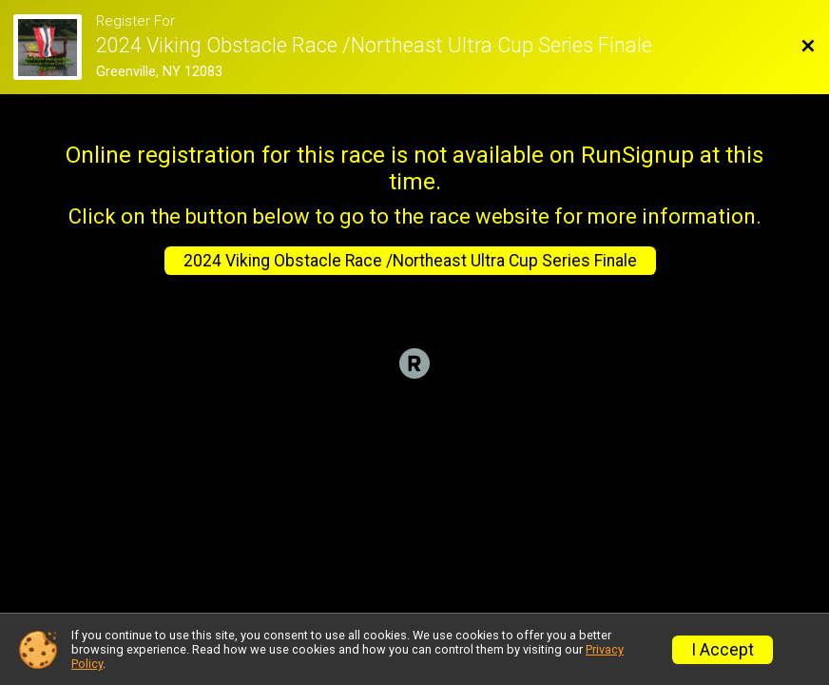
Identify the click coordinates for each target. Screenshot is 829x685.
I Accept (722, 649)
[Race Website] (54, 47)
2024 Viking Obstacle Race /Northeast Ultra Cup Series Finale (410, 260)
